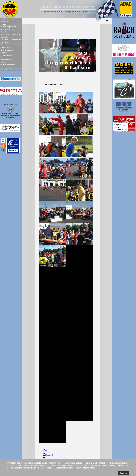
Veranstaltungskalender (8, 27)
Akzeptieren (123, 473)
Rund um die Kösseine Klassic (11, 40)
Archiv (3, 62)
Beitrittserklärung (6, 59)
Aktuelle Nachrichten (8, 29)
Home (3, 19)
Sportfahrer (4, 37)
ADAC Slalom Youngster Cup (10, 34)
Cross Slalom (5, 47)
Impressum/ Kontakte (8, 64)
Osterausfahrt (5, 42)
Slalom (3, 45)
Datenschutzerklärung (8, 70)
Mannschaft (49, 455)
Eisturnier (4, 52)
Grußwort (4, 24)
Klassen (48, 451)
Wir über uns (5, 21)
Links (2, 67)
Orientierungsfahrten (7, 50)
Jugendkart (4, 32)
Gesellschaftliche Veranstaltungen (6, 56)
